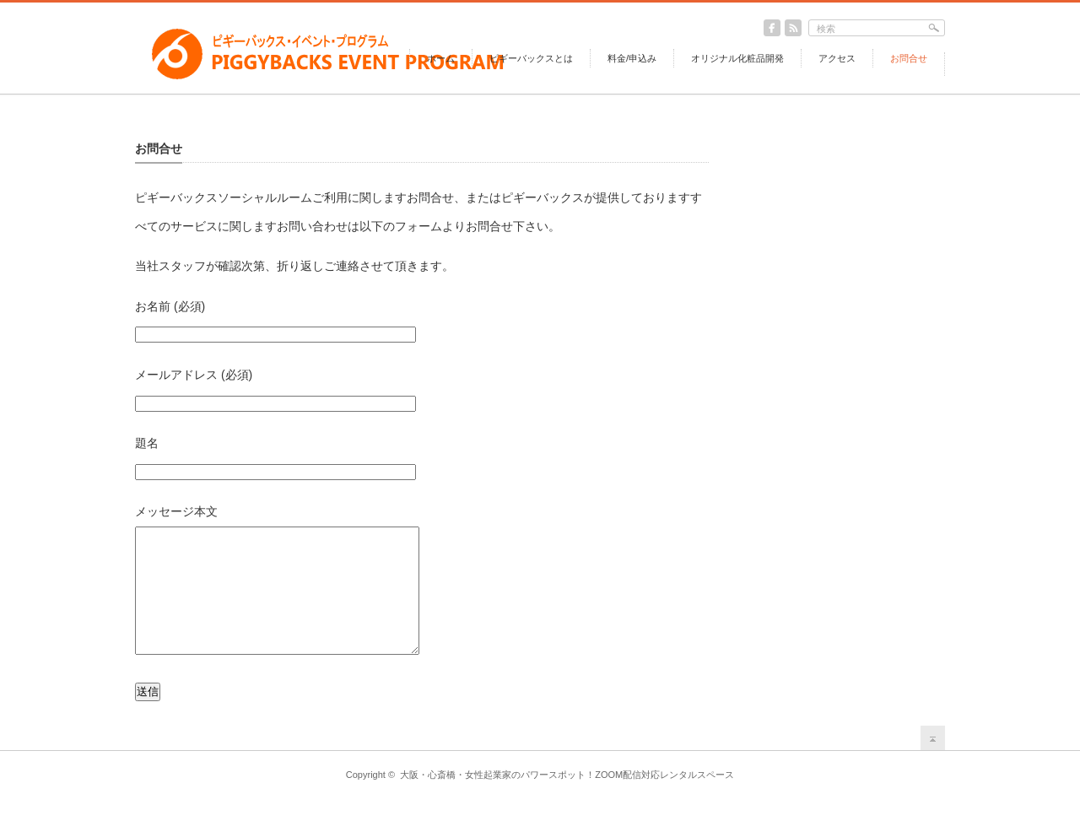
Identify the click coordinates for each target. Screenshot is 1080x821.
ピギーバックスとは (531, 58)
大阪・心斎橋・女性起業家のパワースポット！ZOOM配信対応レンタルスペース (567, 800)
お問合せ (908, 58)
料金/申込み (632, 58)
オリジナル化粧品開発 (737, 58)
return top (933, 763)
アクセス (837, 58)
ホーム (441, 58)
